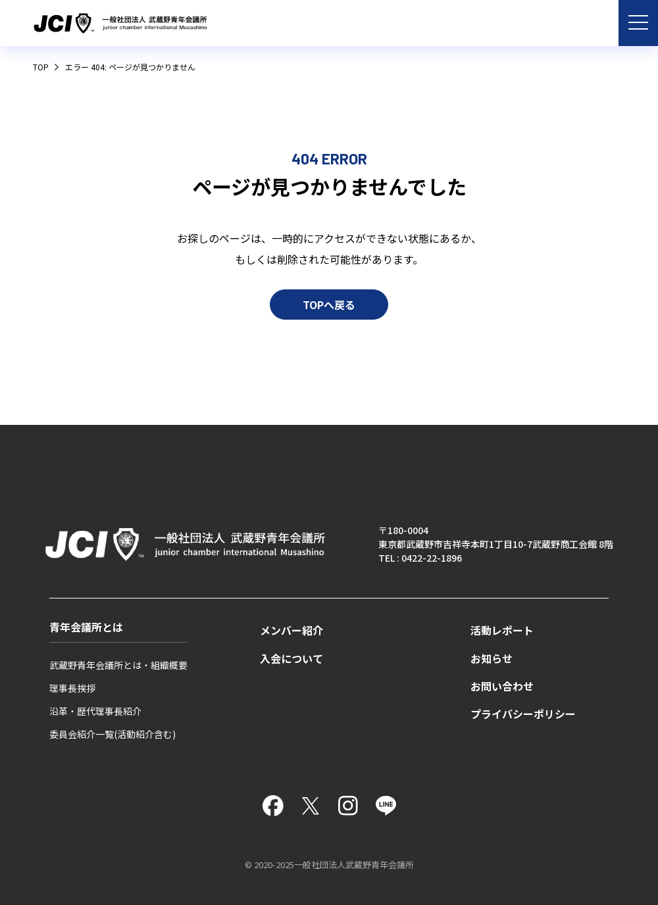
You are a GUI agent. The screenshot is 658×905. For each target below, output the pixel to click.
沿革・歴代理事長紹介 (95, 711)
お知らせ (491, 659)
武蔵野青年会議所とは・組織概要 (118, 665)
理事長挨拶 (72, 688)
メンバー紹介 (291, 630)
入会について (291, 659)
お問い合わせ (502, 686)
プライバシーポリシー (523, 714)
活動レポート (502, 630)
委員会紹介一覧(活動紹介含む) (112, 734)
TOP (41, 66)
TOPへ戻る (329, 362)
